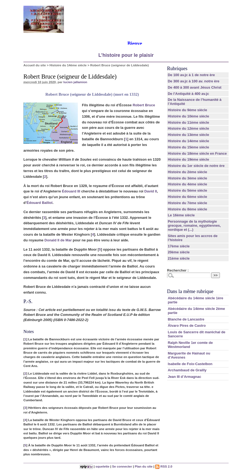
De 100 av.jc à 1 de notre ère (191, 75)
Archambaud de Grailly (187, 370)
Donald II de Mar (58, 240)
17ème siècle (178, 246)
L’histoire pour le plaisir (125, 55)
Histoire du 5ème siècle (187, 190)
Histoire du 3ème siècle (187, 178)
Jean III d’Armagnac (184, 377)
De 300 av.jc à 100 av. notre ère (193, 81)
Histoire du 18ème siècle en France (197, 153)
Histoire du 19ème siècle (188, 159)
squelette (102, 466)
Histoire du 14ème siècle (68, 65)
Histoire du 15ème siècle (188, 147)
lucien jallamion (75, 82)
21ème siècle (178, 258)
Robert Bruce (144, 105)
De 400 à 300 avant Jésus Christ (194, 87)
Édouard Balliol (40, 203)
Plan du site (144, 466)
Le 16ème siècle (181, 215)
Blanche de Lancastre (186, 319)
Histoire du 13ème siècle (188, 135)
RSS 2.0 (163, 466)
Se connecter (122, 466)
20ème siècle (178, 252)
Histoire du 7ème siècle (187, 203)
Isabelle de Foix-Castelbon (190, 364)
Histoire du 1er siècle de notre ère (196, 166)
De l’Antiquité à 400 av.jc (188, 94)
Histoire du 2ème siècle (187, 172)
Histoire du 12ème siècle (188, 128)
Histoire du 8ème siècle (187, 209)
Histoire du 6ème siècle (187, 197)
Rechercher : (178, 270)
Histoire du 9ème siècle (187, 110)
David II (150, 191)
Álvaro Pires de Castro (186, 325)
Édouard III (71, 191)
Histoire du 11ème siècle (188, 122)
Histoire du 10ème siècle (188, 116)
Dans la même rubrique (190, 291)
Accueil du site (34, 65)
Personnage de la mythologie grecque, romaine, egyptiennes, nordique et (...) (194, 225)
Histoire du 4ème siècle (187, 184)
